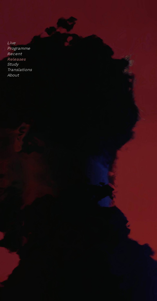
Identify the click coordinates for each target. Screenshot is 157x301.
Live (11, 43)
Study (12, 64)
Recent (14, 53)
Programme (18, 48)
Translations (19, 69)
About (13, 75)
